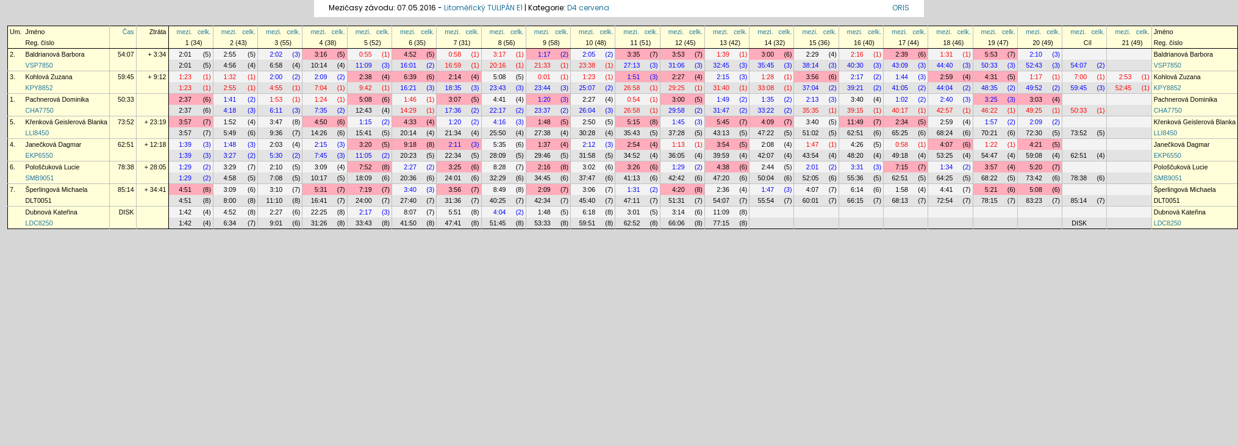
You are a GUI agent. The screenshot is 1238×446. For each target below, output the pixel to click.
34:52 (632, 155)
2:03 (276, 144)
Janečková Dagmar (54, 144)
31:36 (453, 200)
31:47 (721, 110)
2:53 (1125, 76)
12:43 (364, 110)
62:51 (855, 132)
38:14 (811, 65)
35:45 (766, 65)
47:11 (632, 200)
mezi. (184, 31)
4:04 (499, 212)
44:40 (945, 65)
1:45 (678, 122)
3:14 (678, 212)
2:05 (588, 54)
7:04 (321, 87)
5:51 (454, 212)
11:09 (364, 65)
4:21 (1035, 144)
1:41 (229, 99)
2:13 (812, 99)
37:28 (676, 132)
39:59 (721, 155)
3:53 (678, 54)
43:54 (811, 155)
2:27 (678, 76)
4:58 (229, 178)
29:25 (676, 87)
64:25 (945, 178)
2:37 (185, 99)
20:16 (498, 65)
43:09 (900, 65)
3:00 (767, 54)
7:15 (901, 167)
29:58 (676, 110)
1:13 (678, 144)
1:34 (946, 167)
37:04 (811, 87)
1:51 (634, 76)
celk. (204, 31)
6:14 (857, 189)
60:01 (811, 200)
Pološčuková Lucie (53, 167)
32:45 (721, 65)
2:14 (454, 76)
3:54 (723, 144)
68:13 (900, 200)
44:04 (945, 87)
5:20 (1035, 167)
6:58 (276, 65)
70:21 (989, 132)
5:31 (321, 189)
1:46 (410, 99)
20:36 (408, 178)
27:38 (542, 132)
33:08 (766, 87)
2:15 (723, 76)
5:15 (634, 122)
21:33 (542, 65)
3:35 (634, 54)
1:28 (767, 76)
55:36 (855, 178)
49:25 (1034, 110)
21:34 (453, 132)
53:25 (945, 155)
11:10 (274, 200)
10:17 (319, 178)
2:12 (588, 144)
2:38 (365, 76)
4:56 (229, 65)
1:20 (544, 99)
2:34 (901, 122)
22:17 (498, 110)
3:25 (991, 99)
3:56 (812, 76)
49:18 (900, 155)
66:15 (855, 200)
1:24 (321, 99)
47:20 (721, 178)
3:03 (1035, 99)
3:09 (321, 167)
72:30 (1034, 132)
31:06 (676, 65)
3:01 (634, 212)
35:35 (811, 110)
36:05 (676, 155)
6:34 (229, 223)
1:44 (901, 76)
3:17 (499, 54)
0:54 (634, 99)
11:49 (855, 122)
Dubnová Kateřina (51, 212)
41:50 (408, 223)
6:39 (410, 76)
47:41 (453, 223)
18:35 (453, 87)
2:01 (185, 54)
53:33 (542, 223)
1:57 (991, 122)
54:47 (989, 155)
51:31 (676, 200)
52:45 (1123, 87)
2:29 (812, 54)
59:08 (1034, 155)
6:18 (588, 212)
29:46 (542, 155)
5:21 (991, 189)
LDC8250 (39, 223)
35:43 (632, 132)
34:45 (542, 178)
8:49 (499, 189)
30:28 (587, 132)
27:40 (408, 200)
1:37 (544, 144)
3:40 (857, 99)
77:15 (721, 223)
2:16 (857, 54)
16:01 (408, 65)
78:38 (126, 167)
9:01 (276, 223)
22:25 (319, 212)
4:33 (410, 122)
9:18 (410, 144)
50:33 (989, 65)
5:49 (229, 132)
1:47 (812, 144)
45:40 (587, 200)
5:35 (499, 144)
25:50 (498, 132)
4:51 (185, 189)
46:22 (989, 110)
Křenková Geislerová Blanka (66, 122)
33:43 (364, 223)
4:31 (991, 76)
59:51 (587, 223)
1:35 (767, 99)
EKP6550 (39, 155)
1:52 (229, 122)
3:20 (365, 144)
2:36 (723, 189)
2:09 (321, 76)
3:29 (229, 167)
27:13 (632, 65)
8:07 (410, 212)
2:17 (857, 76)
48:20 (855, 155)
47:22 (766, 132)
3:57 (185, 122)
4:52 (410, 54)
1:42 (185, 212)
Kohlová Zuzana (49, 76)
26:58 (632, 87)
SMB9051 (40, 178)
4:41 (499, 99)
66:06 (676, 223)
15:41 (364, 132)
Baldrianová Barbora (55, 54)
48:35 (989, 87)
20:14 (408, 132)
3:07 (454, 99)
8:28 (499, 167)
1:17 (544, 54)
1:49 (723, 99)
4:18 (229, 110)
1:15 (365, 122)
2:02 (276, 54)
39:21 (855, 87)
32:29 (498, 178)
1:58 (901, 189)
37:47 (587, 178)
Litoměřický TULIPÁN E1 (483, 7)
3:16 (321, 54)
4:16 (499, 122)
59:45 (126, 76)
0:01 (544, 76)
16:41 (319, 200)
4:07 (946, 144)
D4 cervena (588, 7)
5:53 (991, 54)
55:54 (766, 200)
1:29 (185, 167)
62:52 (632, 223)
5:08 (499, 76)
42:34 (542, 200)
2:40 (946, 99)
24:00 (364, 200)
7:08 (276, 178)
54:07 (126, 54)
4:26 (857, 144)
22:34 (453, 155)
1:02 (901, 99)
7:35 (321, 110)
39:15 (855, 110)
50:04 (766, 178)
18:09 (364, 178)
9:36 (276, 132)
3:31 (857, 167)
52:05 (811, 178)
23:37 (542, 110)
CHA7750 (40, 110)
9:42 (365, 87)
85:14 (126, 189)
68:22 (989, 178)
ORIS (900, 7)
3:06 (588, 189)
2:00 (276, 76)
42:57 (945, 110)
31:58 (587, 155)
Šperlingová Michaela (57, 189)
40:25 (498, 200)
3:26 (634, 167)
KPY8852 (39, 87)
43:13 (721, 132)
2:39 (901, 54)
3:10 (276, 189)
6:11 (276, 110)
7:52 (365, 167)
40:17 (900, 110)
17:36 (453, 110)
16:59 (453, 65)
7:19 (365, 189)
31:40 (721, 87)
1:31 (946, 54)
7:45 (321, 155)
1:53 (276, 99)
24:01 (453, 178)
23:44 (542, 87)
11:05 (364, 155)
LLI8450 (37, 132)
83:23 (1034, 200)
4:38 (723, 167)
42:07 (766, 155)
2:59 (946, 76)
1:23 (185, 76)
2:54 (634, 144)
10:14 (319, 65)
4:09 (767, 122)
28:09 (498, 155)
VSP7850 (39, 65)
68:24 (945, 132)
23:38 (587, 65)
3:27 (229, 155)
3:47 (276, 122)
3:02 (588, 167)
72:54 (945, 200)
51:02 (811, 132)
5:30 (276, 155)
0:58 (454, 54)
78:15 (989, 200)
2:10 (1035, 54)
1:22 (991, 144)
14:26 (319, 132)
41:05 (900, 87)
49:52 (1034, 87)
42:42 (676, 178)
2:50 (588, 122)
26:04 (587, 110)
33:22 (766, 110)
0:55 (365, 54)
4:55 (276, 87)
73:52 (126, 122)
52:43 (1034, 65)
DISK (126, 212)
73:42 (1034, 178)
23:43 (498, 87)
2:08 (767, 144)
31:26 (319, 223)
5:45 (723, 122)
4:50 (321, 122)
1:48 (544, 122)
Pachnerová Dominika (57, 99)
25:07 (587, 87)
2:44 (767, 167)
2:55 (229, 54)
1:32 (229, 76)
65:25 (900, 132)
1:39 (723, 54)
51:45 (498, 223)
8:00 (229, 200)
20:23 (408, 155)
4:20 (678, 189)
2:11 (454, 144)
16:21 (408, 87)
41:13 (632, 178)
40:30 (855, 65)
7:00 (1080, 76)
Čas (128, 31)
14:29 (408, 110)
